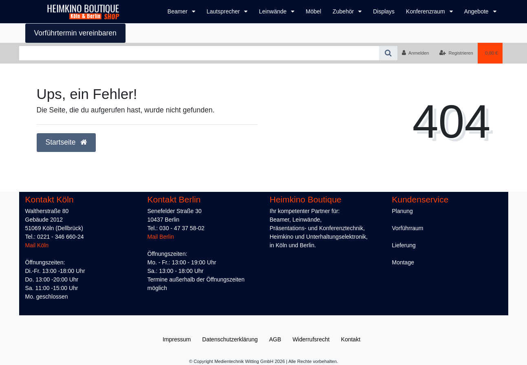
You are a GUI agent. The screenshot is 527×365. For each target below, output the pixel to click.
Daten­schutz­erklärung (230, 339)
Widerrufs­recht (311, 339)
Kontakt (350, 339)
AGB (275, 339)
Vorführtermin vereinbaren (75, 33)
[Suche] (388, 53)
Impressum (177, 339)
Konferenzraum (426, 11)
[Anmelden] (415, 53)
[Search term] (199, 53)
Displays (384, 11)
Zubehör (344, 11)
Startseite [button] (66, 142)
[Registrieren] (456, 53)
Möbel (313, 11)
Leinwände (273, 11)
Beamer (178, 11)
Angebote (477, 11)
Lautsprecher (224, 11)
